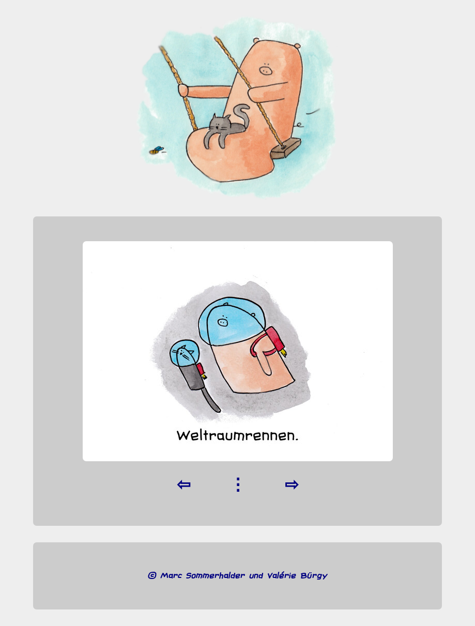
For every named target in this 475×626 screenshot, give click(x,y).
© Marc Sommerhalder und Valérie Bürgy (237, 575)
